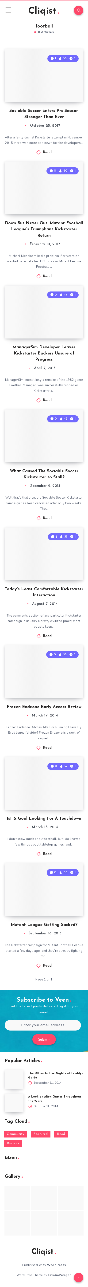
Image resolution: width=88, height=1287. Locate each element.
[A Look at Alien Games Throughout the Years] (14, 1103)
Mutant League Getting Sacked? (44, 925)
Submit (44, 1040)
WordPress (56, 1265)
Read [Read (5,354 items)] (61, 1134)
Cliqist (43, 11)
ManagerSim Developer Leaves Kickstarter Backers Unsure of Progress (44, 353)
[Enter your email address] (43, 1025)
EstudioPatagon (59, 1275)
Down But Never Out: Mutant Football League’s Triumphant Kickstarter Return (44, 229)
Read (47, 152)
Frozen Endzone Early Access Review (44, 707)
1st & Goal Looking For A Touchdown (44, 818)
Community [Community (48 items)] (15, 1134)
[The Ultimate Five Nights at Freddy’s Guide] (14, 1079)
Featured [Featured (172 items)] (41, 1134)
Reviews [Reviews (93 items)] (13, 1143)
